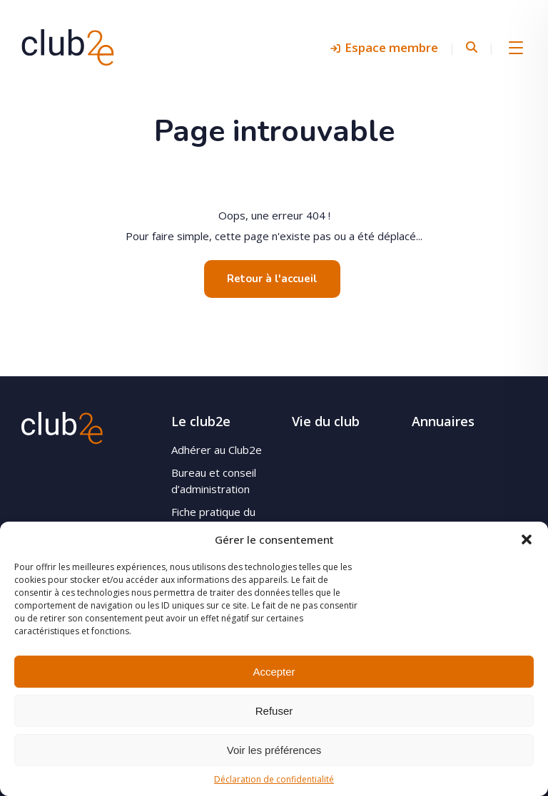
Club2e (67, 47)
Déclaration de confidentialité (274, 779)
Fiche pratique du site (213, 520)
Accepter (274, 672)
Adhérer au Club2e (216, 450)
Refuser (274, 711)
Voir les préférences (274, 750)
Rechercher (471, 47)
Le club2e (200, 421)
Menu (516, 47)
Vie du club (326, 421)
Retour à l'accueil (272, 279)
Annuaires (443, 421)
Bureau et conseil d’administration (213, 480)
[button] (526, 539)
